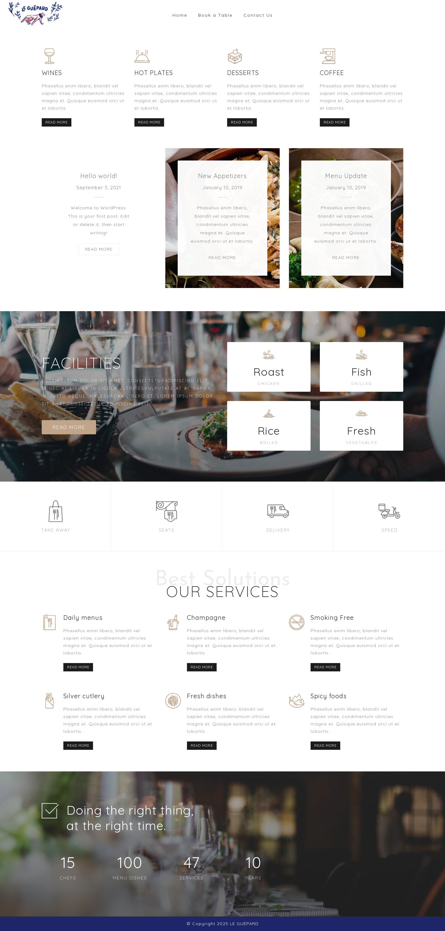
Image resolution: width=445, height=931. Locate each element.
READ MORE (56, 122)
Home (179, 15)
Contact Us (258, 15)
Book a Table (215, 15)
